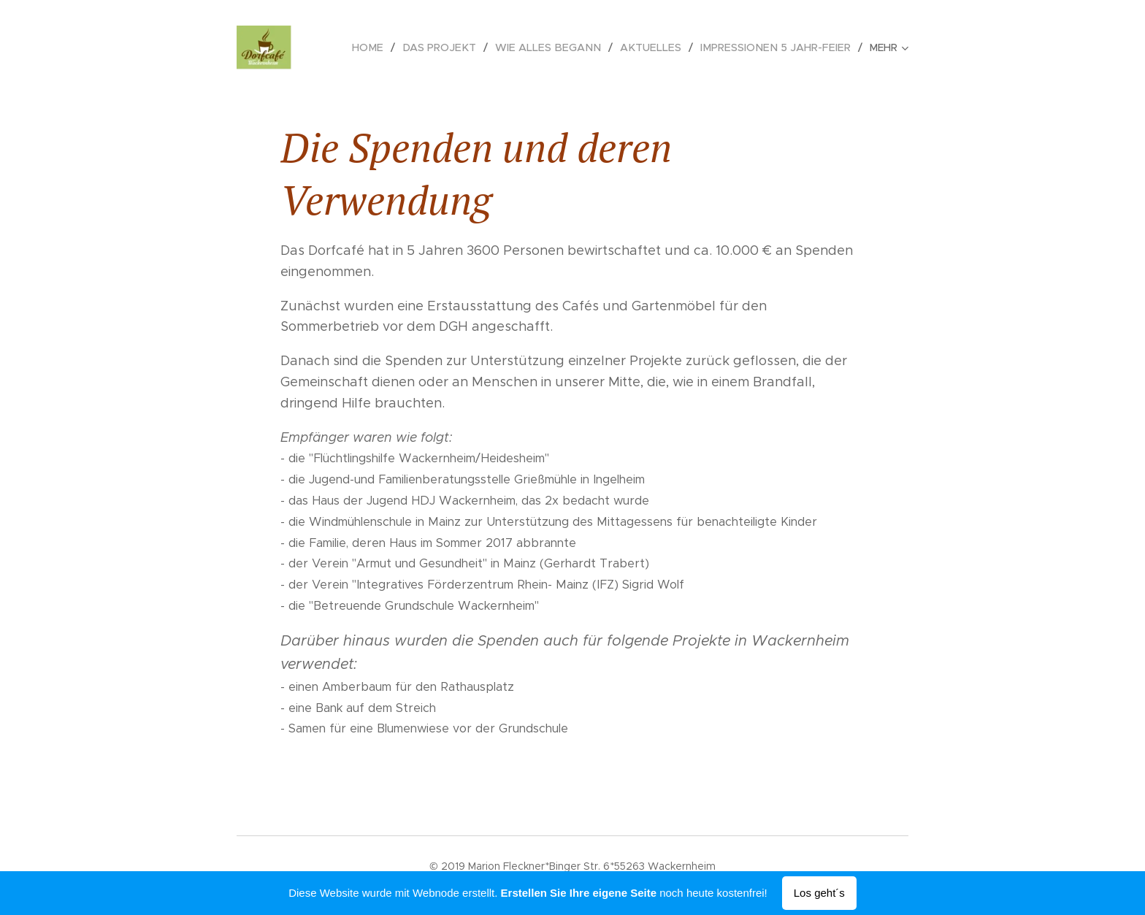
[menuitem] (390, 47)
